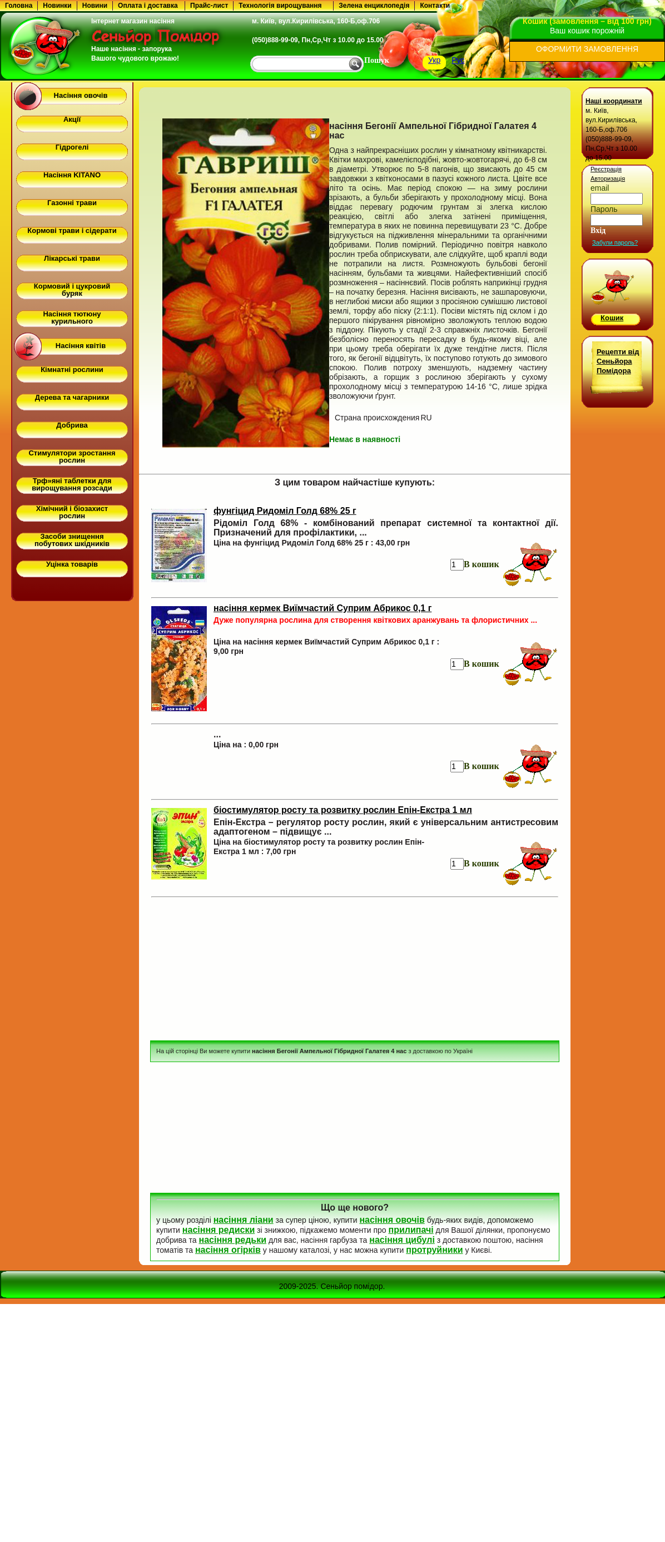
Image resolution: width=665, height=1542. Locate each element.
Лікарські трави (72, 258)
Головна (18, 5)
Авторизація (607, 178)
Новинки (57, 5)
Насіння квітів (81, 345)
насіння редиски (218, 1229)
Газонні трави (72, 203)
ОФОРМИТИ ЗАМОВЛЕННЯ (587, 48)
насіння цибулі (402, 1239)
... (217, 734)
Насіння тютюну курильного (72, 317)
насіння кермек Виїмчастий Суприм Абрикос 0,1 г (322, 608)
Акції (72, 119)
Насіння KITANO (72, 175)
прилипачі (410, 1229)
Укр (434, 60)
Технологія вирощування (280, 5)
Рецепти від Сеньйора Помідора (618, 361)
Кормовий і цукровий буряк (72, 290)
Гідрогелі (72, 147)
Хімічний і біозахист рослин (72, 512)
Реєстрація (606, 169)
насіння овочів (391, 1219)
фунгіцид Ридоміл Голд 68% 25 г (285, 510)
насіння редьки (232, 1239)
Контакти (435, 5)
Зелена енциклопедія (374, 5)
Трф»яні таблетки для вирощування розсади (72, 484)
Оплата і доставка (148, 5)
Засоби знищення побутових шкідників (72, 540)
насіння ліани (244, 1219)
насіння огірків (228, 1250)
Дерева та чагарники (72, 397)
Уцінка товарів (72, 564)
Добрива (71, 425)
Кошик (612, 318)
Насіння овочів (81, 95)
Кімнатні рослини (72, 369)
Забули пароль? (615, 242)
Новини (94, 5)
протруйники (434, 1250)
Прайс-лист (209, 5)
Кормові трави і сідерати (71, 230)
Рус (457, 60)
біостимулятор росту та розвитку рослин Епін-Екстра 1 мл (343, 810)
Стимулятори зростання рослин (71, 456)
